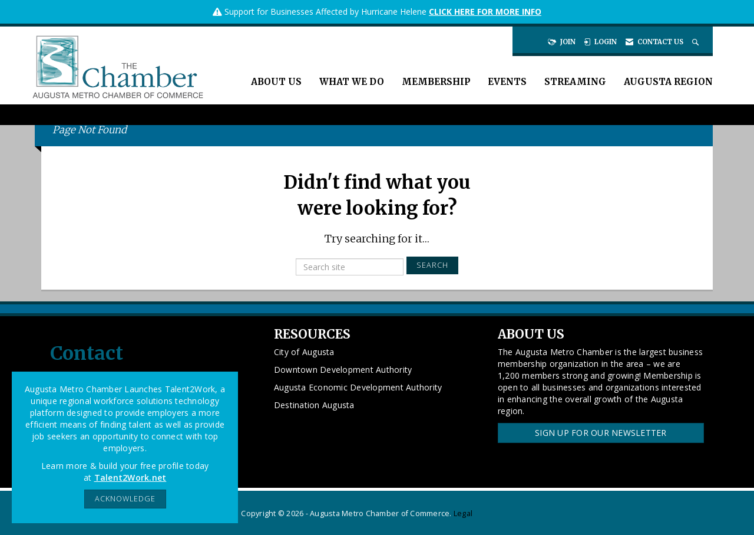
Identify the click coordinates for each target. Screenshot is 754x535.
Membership (436, 81)
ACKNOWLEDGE (125, 499)
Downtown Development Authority (343, 369)
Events (507, 81)
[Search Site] (696, 42)
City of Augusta (304, 351)
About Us (276, 81)
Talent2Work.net (130, 477)
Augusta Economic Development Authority (358, 387)
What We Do (351, 81)
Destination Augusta (314, 405)
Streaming (575, 81)
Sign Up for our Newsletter (601, 432)
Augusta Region (668, 81)
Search (432, 265)
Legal (463, 513)
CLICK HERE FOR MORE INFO (485, 11)
